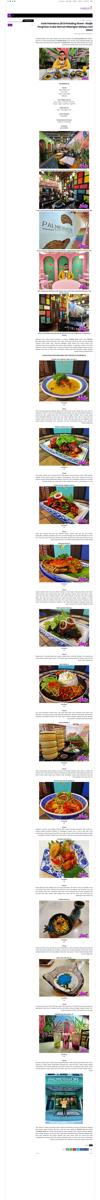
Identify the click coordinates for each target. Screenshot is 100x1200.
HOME (91, 1)
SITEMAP (75, 1)
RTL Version (62, 1)
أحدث (90, 1153)
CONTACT (80, 1)
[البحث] (23, 25)
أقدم (37, 1153)
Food (83, 20)
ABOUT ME (86, 1)
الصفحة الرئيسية (89, 20)
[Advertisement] (36, 8)
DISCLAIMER (68, 1)
